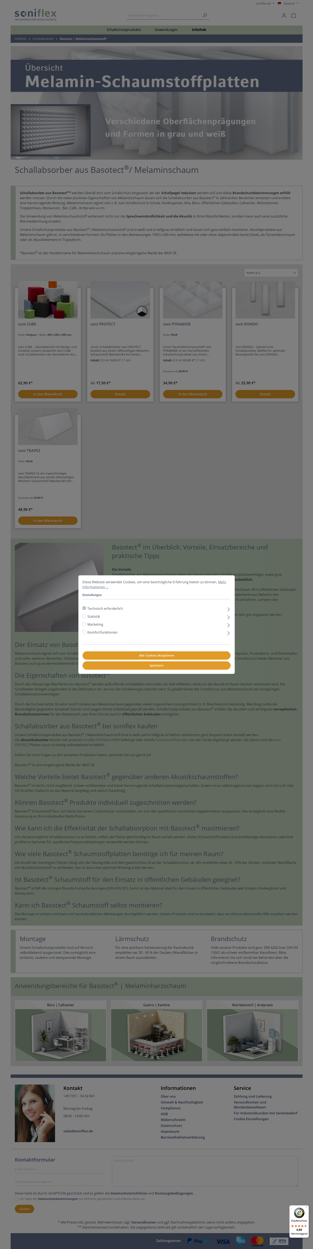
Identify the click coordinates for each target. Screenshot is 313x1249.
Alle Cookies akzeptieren (156, 655)
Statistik (93, 616)
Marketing (95, 624)
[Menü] (306, 1207)
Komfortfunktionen (102, 632)
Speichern (157, 665)
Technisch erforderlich (105, 608)
